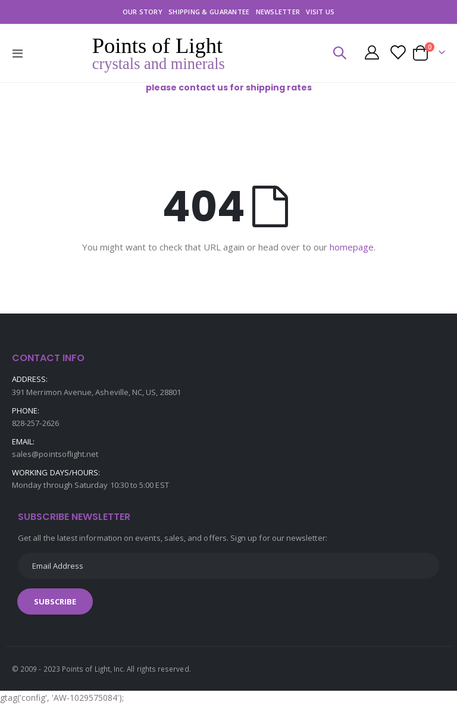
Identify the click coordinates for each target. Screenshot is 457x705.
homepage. (352, 247)
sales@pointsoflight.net (55, 454)
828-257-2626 (35, 423)
